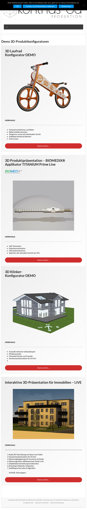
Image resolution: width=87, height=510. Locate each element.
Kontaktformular (28, 503)
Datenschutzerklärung (57, 503)
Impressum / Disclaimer (42, 503)
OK (17, 6)
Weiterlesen (66, 6)
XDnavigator (21, 473)
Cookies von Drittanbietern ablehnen (40, 6)
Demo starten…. (43, 146)
